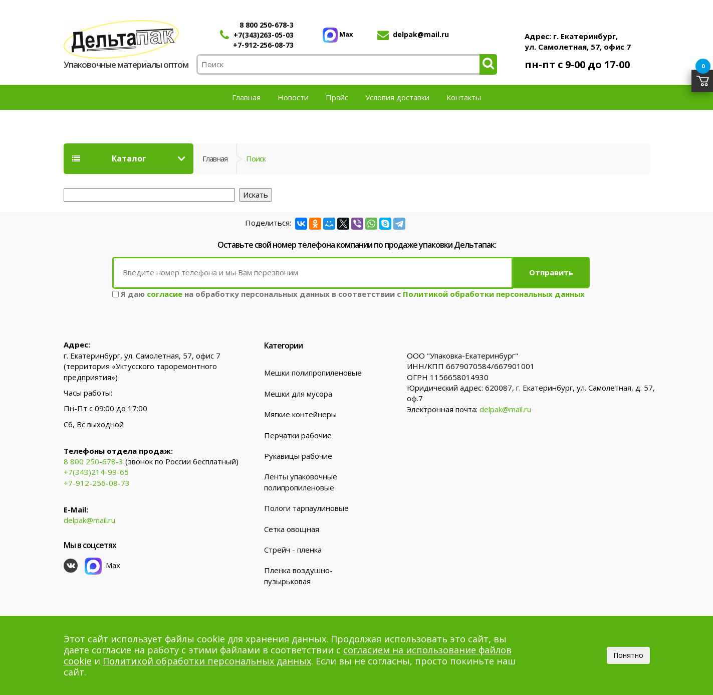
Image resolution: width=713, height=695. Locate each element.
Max (338, 34)
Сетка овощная (291, 528)
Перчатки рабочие (298, 434)
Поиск (256, 158)
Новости (293, 97)
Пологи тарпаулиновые (306, 507)
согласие (164, 293)
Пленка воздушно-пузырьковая (298, 575)
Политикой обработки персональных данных (494, 293)
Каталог (109, 158)
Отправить (551, 272)
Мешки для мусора (298, 393)
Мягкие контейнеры (300, 413)
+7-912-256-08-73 (263, 45)
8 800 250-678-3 (267, 25)
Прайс (337, 97)
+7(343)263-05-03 (263, 35)
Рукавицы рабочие (298, 455)
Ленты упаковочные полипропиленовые (300, 481)
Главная (246, 97)
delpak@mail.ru (421, 34)
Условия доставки (397, 97)
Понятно (628, 655)
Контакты (463, 97)
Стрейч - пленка (293, 549)
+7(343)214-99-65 (96, 471)
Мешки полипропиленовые (313, 372)
